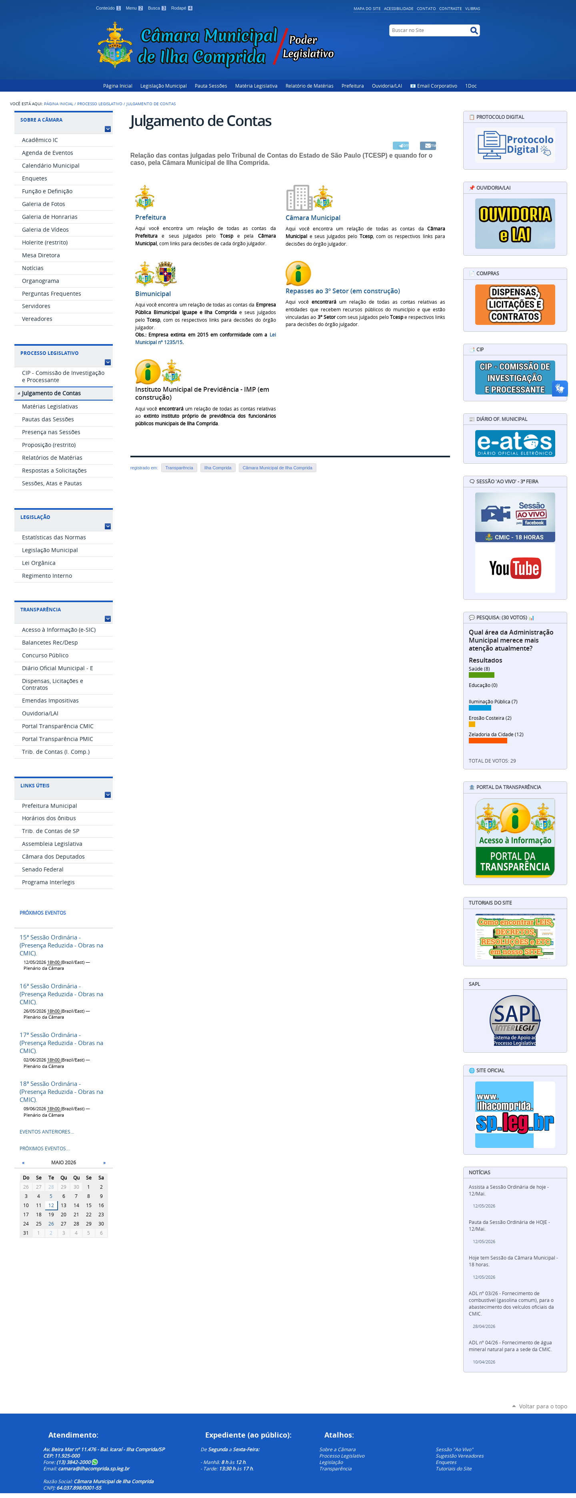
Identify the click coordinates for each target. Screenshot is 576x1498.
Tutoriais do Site (454, 1468)
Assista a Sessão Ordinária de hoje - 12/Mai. (509, 1190)
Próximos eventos (43, 912)
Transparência (40, 609)
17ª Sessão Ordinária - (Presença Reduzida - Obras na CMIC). (61, 1043)
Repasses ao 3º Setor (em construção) (343, 291)
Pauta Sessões (211, 85)
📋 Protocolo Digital (496, 117)
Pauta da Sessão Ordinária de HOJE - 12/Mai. (509, 1225)
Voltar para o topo (543, 1406)
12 (51, 1205)
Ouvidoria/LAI (387, 85)
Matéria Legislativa (256, 85)
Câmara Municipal (313, 218)
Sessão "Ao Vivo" (454, 1449)
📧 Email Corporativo (433, 85)
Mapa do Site (367, 8)
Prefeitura (353, 85)
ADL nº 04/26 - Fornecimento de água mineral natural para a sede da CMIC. (510, 1346)
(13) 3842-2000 (77, 1462)
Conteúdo (109, 8)
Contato (426, 8)
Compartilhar (405, 145)
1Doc (471, 85)
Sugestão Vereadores (460, 1455)
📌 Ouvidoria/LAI (489, 187)
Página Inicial (117, 85)
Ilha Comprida (218, 467)
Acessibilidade (399, 8)
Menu (135, 8)
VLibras (472, 8)
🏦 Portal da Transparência (505, 787)
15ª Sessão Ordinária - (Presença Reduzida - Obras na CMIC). (61, 945)
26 (51, 1223)
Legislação (35, 517)
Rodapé (182, 8)
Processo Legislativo (99, 103)
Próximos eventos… (45, 1148)
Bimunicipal (153, 294)
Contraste (450, 8)
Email (432, 145)
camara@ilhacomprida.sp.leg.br (93, 1468)
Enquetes (446, 1462)
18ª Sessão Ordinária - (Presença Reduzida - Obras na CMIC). (61, 1091)
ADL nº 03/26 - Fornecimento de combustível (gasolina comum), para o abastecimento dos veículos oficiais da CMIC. (511, 1303)
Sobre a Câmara (41, 119)
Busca (158, 8)
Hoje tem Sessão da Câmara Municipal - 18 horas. (513, 1261)
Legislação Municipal (163, 85)
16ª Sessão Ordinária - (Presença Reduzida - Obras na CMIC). (61, 994)
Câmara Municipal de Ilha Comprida (277, 467)
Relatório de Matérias (310, 85)
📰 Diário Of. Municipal (498, 419)
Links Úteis (35, 785)
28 (51, 1187)
